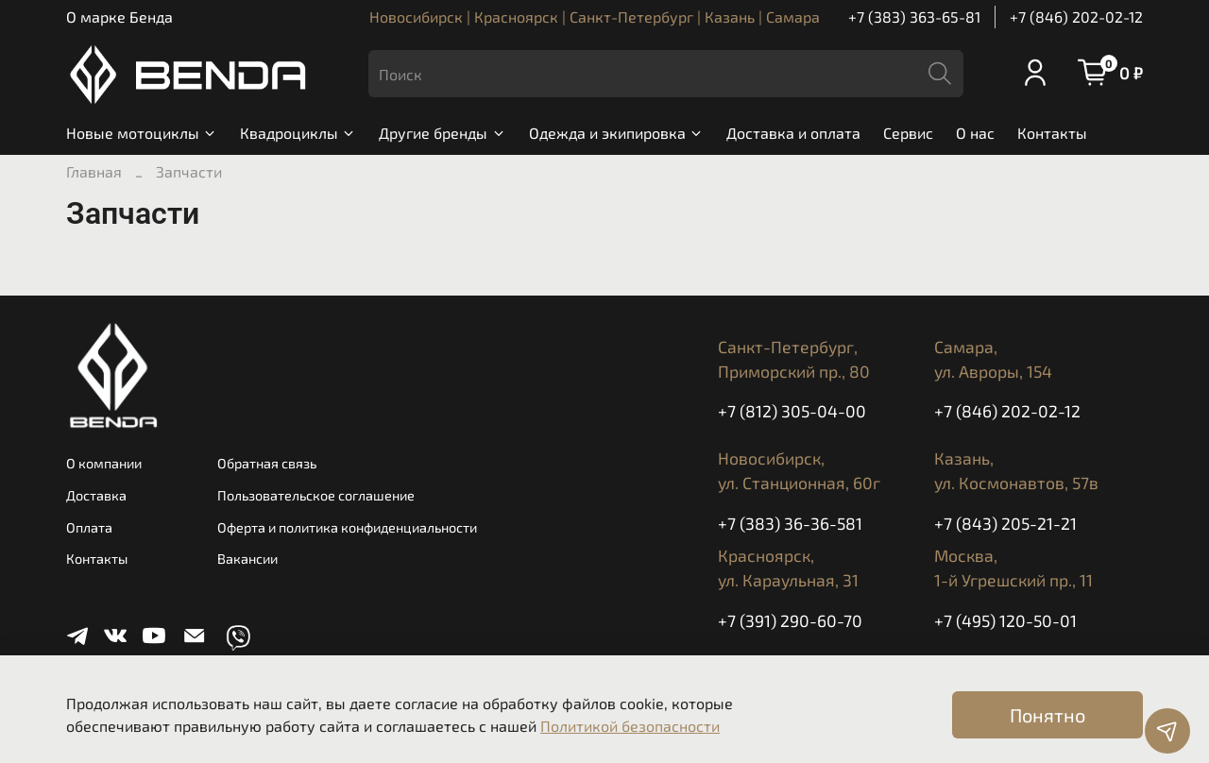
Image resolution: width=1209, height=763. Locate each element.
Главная (94, 171)
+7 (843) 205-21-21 (1005, 523)
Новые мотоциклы (141, 133)
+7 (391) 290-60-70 (790, 620)
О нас (975, 133)
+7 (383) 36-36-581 (790, 523)
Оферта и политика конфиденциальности (347, 527)
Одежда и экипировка (616, 133)
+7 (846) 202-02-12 (1076, 16)
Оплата (89, 527)
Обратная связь (266, 463)
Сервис (908, 133)
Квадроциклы (298, 133)
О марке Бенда (119, 16)
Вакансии (247, 559)
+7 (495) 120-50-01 (1005, 620)
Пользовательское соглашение (316, 495)
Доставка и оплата (793, 133)
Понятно (1047, 715)
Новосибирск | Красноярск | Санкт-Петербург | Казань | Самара (594, 16)
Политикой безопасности (630, 726)
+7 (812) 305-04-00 (792, 410)
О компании (104, 463)
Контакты (1052, 133)
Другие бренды (442, 133)
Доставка (96, 495)
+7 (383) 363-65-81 (914, 16)
